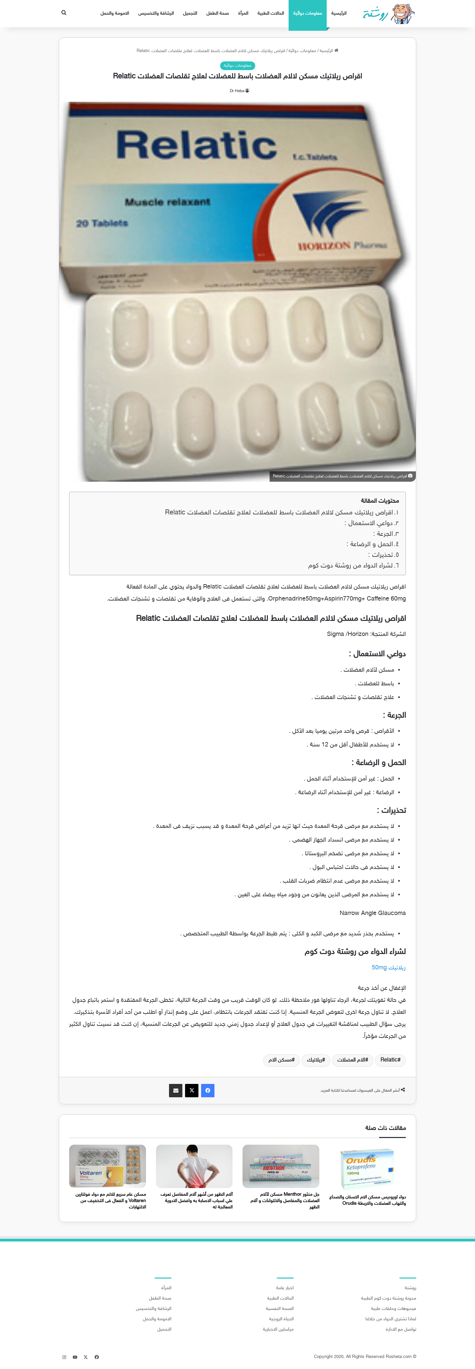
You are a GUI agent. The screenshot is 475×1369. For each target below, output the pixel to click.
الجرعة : (383, 534)
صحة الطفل (217, 13)
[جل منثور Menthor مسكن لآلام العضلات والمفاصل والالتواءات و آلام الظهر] (281, 1166)
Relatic (389, 1060)
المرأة (243, 13)
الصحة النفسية (280, 1309)
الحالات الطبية (271, 13)
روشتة (410, 1288)
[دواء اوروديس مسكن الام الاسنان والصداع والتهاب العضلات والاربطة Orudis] (367, 1168)
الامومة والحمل (115, 13)
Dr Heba (237, 91)
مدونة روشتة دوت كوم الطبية (388, 1298)
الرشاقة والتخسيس (156, 13)
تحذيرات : (380, 555)
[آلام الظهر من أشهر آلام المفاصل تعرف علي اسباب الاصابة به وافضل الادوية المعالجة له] (194, 1166)
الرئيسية (338, 13)
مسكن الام (280, 1060)
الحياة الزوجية (281, 1319)
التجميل (190, 13)
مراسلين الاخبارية (278, 1329)
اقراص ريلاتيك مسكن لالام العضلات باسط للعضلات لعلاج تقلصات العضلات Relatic (279, 513)
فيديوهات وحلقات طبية (393, 1309)
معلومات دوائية (307, 13)
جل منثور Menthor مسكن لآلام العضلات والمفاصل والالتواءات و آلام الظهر (285, 1201)
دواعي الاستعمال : (368, 523)
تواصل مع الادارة (401, 1329)
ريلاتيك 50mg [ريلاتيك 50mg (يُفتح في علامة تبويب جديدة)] (389, 968)
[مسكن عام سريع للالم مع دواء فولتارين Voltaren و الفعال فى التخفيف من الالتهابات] (107, 1166)
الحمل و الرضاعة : (369, 544)
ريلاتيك (314, 1060)
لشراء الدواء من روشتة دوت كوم (350, 566)
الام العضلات (351, 1060)
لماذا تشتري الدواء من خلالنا (390, 1319)
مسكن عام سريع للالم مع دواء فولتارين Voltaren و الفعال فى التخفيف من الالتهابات (110, 1201)
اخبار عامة (285, 1288)
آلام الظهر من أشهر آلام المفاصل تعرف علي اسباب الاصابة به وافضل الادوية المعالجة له (196, 1201)
